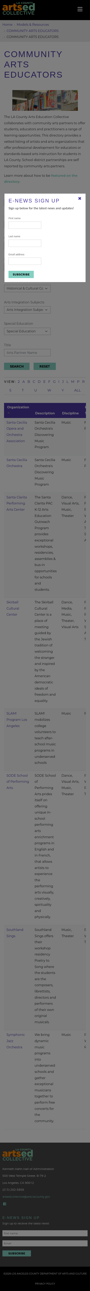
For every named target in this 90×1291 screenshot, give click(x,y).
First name (24, 223)
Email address (24, 259)
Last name (24, 241)
